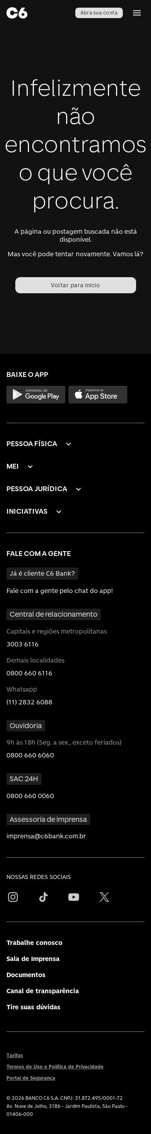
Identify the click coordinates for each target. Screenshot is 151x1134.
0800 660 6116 (29, 673)
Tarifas (14, 1055)
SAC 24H (24, 778)
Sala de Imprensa (33, 959)
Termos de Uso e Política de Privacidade (54, 1067)
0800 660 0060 (30, 796)
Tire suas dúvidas (33, 1007)
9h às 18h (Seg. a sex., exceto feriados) (64, 742)
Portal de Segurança (30, 1078)
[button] (39, 444)
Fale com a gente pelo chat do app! (59, 591)
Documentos (26, 975)
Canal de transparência (42, 991)
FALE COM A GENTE (38, 553)
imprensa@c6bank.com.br (46, 836)
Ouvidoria (26, 725)
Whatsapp (21, 689)
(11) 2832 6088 (29, 702)
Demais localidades (35, 660)
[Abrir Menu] (137, 13)
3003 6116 (22, 644)
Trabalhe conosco (34, 943)
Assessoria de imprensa (48, 819)
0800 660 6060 (30, 755)
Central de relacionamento (53, 614)
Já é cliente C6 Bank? (42, 573)
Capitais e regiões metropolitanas (56, 631)
